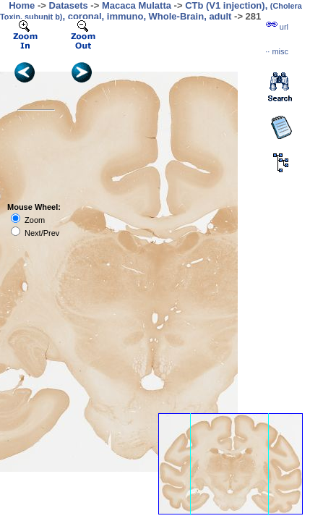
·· (276, 51)
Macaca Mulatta (136, 5)
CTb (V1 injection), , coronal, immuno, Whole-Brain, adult (151, 11)
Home (22, 5)
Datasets (68, 5)
